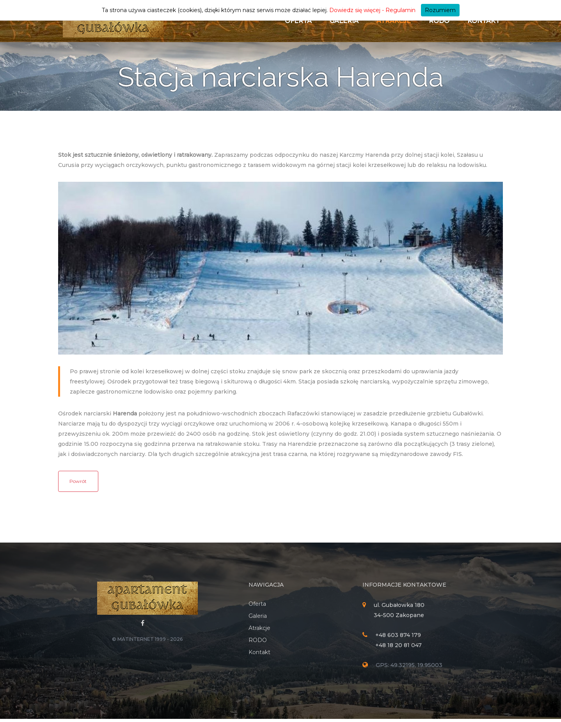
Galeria (344, 21)
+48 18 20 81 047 (398, 648)
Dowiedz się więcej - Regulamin (372, 10)
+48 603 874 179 (398, 638)
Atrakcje (393, 21)
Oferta (298, 21)
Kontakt (483, 21)
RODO (439, 21)
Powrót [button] (78, 484)
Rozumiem (440, 10)
